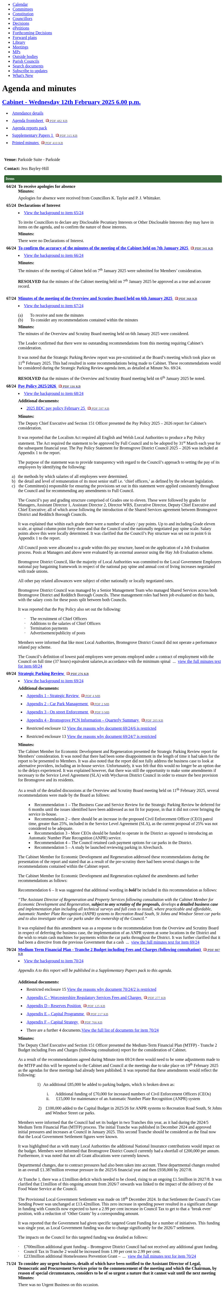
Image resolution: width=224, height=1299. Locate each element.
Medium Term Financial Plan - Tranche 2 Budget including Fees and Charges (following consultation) (119, 951)
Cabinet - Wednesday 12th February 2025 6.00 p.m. (71, 102)
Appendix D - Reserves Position (66, 1005)
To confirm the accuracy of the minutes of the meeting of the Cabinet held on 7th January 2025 (115, 248)
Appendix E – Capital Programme (67, 1014)
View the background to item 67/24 (53, 305)
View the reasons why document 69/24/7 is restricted (111, 736)
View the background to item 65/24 (53, 212)
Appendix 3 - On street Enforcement (68, 712)
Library (19, 42)
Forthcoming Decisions (32, 33)
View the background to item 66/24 (53, 255)
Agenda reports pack (29, 128)
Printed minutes (37, 142)
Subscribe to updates (30, 70)
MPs (16, 52)
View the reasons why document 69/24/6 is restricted (111, 728)
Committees (23, 9)
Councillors (22, 18)
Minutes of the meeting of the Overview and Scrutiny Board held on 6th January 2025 (107, 298)
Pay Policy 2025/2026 (49, 386)
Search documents (28, 66)
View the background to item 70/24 (53, 961)
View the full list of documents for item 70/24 (120, 1030)
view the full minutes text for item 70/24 (162, 1256)
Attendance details (27, 113)
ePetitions (21, 28)
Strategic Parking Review (53, 673)
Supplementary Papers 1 (44, 135)
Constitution (23, 14)
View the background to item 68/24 (53, 393)
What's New (23, 75)
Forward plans (25, 37)
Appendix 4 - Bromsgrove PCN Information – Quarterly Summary (95, 720)
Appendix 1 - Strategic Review (63, 695)
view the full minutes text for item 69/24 (165, 942)
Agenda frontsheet (39, 120)
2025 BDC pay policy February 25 (68, 408)
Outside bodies (25, 56)
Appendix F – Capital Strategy (64, 1022)
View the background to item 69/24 (53, 681)
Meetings (20, 47)
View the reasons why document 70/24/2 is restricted (111, 989)
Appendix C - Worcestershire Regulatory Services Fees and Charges (96, 997)
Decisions (21, 23)
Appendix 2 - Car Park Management (68, 704)
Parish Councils (26, 61)
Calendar (20, 4)
